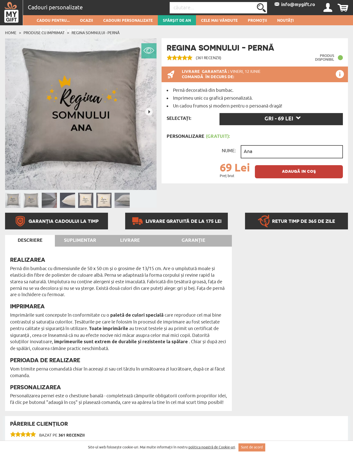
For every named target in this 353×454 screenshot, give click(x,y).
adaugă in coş (299, 171)
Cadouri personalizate (128, 20)
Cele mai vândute (219, 20)
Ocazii (86, 20)
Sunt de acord (252, 447)
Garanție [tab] (193, 240)
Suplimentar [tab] (80, 240)
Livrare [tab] (130, 240)
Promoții (257, 20)
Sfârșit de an (177, 20)
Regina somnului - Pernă (96, 33)
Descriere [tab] (30, 240)
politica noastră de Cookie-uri (211, 447)
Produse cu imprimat (44, 33)
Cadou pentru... (53, 20)
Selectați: (179, 119)
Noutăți (285, 20)
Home (10, 33)
